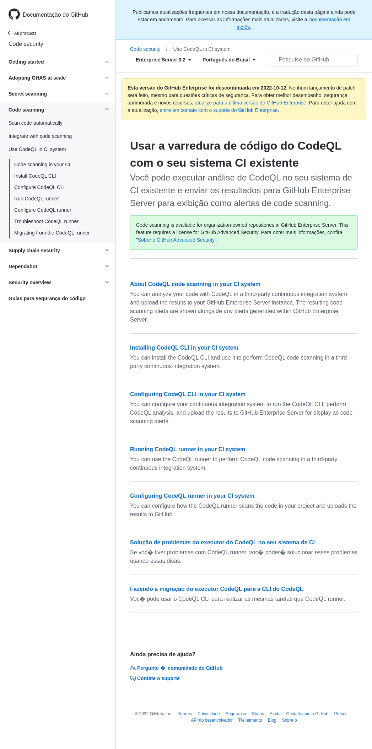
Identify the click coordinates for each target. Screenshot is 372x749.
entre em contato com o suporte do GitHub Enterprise (218, 110)
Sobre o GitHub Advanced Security (176, 240)
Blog (272, 720)
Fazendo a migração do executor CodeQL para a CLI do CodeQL (216, 589)
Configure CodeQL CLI (39, 187)
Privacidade (209, 713)
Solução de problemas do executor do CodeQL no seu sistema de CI (222, 542)
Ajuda (275, 713)
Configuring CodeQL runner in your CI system (192, 496)
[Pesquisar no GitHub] (312, 59)
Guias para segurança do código (47, 298)
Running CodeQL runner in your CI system (187, 449)
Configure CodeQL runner (42, 210)
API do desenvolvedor (211, 720)
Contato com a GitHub (307, 713)
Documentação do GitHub (55, 15)
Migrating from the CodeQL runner (52, 233)
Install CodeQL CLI (35, 176)
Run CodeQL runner (36, 198)
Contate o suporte (155, 678)
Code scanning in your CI (42, 164)
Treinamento (250, 720)
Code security (26, 44)
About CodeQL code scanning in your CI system (195, 284)
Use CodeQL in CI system (201, 49)
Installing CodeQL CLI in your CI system (184, 348)
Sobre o (289, 720)
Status (258, 713)
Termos (185, 713)
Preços (340, 713)
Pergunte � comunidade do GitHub (176, 668)
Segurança (236, 713)
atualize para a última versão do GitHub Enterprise (250, 103)
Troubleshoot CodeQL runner (46, 221)
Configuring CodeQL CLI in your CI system (188, 394)
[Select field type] (163, 59)
